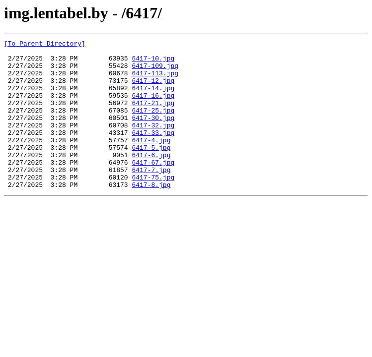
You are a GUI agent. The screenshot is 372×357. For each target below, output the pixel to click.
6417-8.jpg (151, 214)
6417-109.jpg (155, 71)
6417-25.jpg (153, 124)
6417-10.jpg (153, 62)
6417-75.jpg (153, 205)
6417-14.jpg (153, 98)
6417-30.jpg (153, 133)
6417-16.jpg (153, 107)
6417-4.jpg (151, 160)
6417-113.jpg (155, 80)
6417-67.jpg (153, 187)
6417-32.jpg (153, 142)
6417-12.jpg (153, 89)
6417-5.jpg (151, 169)
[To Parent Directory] (44, 44)
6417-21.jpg (153, 116)
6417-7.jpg (151, 196)
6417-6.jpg (151, 178)
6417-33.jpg (153, 151)
